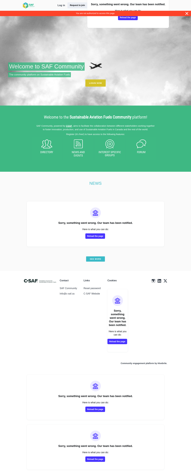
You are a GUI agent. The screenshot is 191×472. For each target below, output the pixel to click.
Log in (61, 5)
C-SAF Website (92, 293)
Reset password (92, 288)
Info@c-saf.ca (67, 293)
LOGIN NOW (95, 83)
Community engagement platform (137, 363)
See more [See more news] (95, 259)
